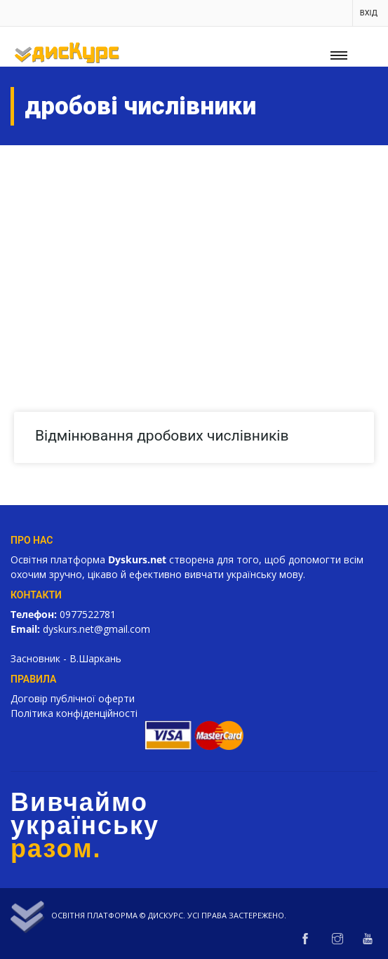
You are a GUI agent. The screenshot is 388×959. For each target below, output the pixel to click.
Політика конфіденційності (74, 713)
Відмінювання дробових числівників (161, 435)
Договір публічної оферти (73, 698)
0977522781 (88, 614)
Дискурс (165, 915)
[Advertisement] (194, 250)
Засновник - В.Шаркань (66, 658)
